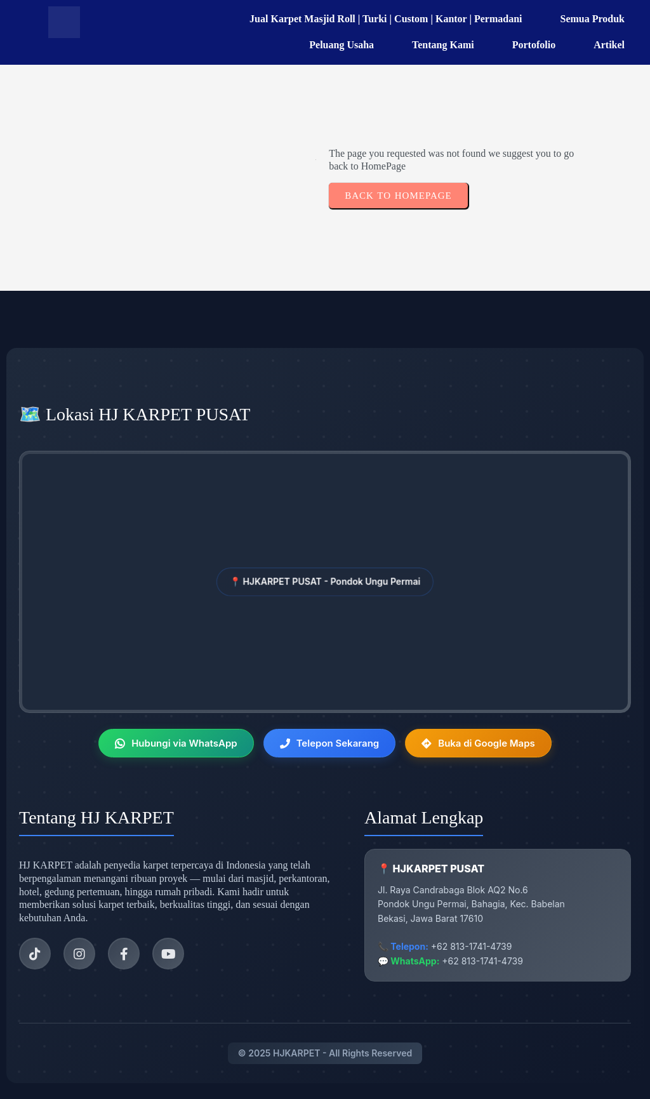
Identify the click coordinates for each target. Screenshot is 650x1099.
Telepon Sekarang (330, 743)
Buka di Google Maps (478, 743)
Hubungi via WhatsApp (176, 743)
